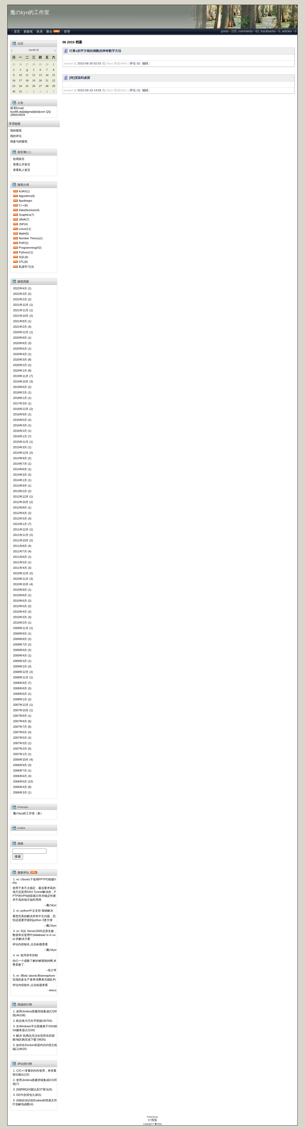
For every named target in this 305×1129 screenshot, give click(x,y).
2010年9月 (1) (22, 589)
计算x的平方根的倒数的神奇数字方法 (95, 51)
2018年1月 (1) (22, 397)
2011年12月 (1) (23, 529)
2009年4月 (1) (22, 655)
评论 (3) (135, 90)
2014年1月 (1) (22, 480)
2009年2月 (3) (22, 666)
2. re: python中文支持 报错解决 (33, 910)
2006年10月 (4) (23, 759)
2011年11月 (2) (23, 534)
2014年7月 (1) (22, 463)
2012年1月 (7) (22, 523)
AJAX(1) (24, 191)
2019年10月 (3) (23, 381)
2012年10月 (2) (23, 502)
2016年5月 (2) (22, 419)
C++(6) (23, 205)
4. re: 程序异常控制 (25, 955)
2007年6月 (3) (22, 732)
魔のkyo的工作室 (29, 12)
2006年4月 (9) (22, 786)
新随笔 (28, 31)
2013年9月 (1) (22, 485)
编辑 (145, 63)
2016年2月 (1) (22, 430)
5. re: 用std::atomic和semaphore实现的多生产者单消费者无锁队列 (34, 977)
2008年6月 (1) (22, 693)
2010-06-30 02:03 (89, 63)
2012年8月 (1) (22, 507)
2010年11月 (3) (23, 578)
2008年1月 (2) (22, 699)
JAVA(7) (24, 219)
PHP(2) (23, 242)
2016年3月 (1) (22, 425)
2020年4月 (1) (22, 354)
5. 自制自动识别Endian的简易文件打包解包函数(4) (35, 1102)
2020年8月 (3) (22, 343)
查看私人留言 (21, 169)
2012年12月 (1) (23, 496)
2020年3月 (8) (22, 359)
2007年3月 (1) (22, 743)
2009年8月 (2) (22, 639)
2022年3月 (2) (22, 293)
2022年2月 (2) (22, 299)
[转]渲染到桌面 (79, 78)
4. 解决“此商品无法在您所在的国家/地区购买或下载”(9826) (34, 1037)
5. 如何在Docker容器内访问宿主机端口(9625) (35, 1046)
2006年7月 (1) (22, 770)
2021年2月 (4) (22, 326)
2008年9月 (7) (22, 682)
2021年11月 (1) (23, 310)
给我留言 (19, 158)
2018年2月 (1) (22, 392)
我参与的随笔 (18, 141)
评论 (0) (135, 63)
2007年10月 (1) (23, 710)
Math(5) (24, 233)
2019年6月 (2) (22, 387)
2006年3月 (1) (22, 792)
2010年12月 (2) (23, 573)
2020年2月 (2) (22, 365)
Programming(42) (30, 247)
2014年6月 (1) (22, 469)
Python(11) (26, 252)
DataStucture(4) (29, 210)
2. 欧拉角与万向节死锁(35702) (32, 1020)
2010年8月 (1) (22, 595)
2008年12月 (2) (23, 671)
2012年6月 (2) (22, 513)
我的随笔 (16, 130)
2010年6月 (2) (22, 600)
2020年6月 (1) (22, 348)
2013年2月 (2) (22, 491)
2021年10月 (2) (23, 315)
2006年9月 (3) (22, 765)
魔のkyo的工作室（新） (28, 813)
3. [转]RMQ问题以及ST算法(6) (32, 1089)
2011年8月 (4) (22, 545)
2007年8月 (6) (22, 721)
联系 (40, 31)
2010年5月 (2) (22, 606)
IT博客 (152, 1120)
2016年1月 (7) (22, 436)
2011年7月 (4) (22, 551)
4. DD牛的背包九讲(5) (27, 1094)
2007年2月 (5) (22, 748)
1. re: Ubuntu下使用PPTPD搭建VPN (34, 881)
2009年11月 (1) (23, 628)
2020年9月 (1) (22, 337)
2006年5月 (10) (23, 781)
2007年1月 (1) (22, 754)
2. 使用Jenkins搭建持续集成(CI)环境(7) (35, 1081)
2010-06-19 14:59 (89, 90)
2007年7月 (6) (22, 726)
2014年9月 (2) (22, 458)
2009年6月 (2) (22, 650)
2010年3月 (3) (22, 617)
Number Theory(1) (31, 238)
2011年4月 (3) (22, 567)
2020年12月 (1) (23, 332)
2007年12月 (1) (23, 704)
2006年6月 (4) (22, 776)
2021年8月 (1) (22, 321)
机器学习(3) (26, 266)
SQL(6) (23, 257)
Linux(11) (25, 228)
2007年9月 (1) (22, 715)
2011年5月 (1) (22, 562)
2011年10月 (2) (23, 540)
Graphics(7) (26, 214)
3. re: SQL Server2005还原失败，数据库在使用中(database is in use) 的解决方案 (35, 934)
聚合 (49, 31)
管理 (67, 31)
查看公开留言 (21, 164)
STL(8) (23, 261)
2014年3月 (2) (22, 474)
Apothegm (25, 200)
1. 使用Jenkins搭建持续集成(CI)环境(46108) (35, 1013)
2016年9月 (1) (22, 414)
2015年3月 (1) (22, 447)
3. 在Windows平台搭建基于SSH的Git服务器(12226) (35, 1028)
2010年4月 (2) (22, 611)
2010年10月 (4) (23, 584)
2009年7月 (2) (22, 644)
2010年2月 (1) (22, 622)
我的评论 (16, 136)
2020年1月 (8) (22, 370)
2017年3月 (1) (22, 403)
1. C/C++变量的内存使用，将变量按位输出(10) (34, 1072)
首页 (17, 31)
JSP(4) (23, 224)
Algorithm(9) (27, 196)
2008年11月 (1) (23, 677)
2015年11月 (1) (23, 441)
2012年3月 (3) (22, 518)
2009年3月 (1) (22, 660)
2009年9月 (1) (22, 633)
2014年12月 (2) (23, 452)
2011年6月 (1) (22, 556)
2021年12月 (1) (23, 304)
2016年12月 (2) (23, 408)
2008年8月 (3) (22, 688)
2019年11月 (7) (23, 376)
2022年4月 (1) (22, 288)
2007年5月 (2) (22, 737)
